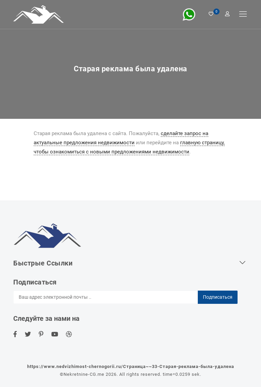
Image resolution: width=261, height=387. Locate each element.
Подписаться (217, 297)
